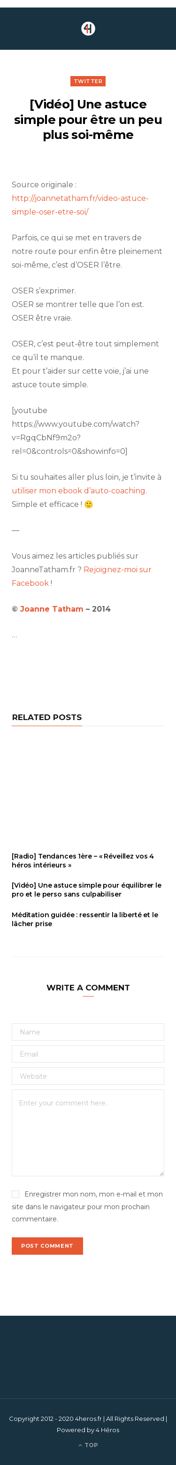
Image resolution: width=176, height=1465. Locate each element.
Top (88, 1445)
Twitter (88, 81)
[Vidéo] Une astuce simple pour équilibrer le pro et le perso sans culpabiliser (86, 889)
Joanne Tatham (53, 609)
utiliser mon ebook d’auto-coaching (78, 490)
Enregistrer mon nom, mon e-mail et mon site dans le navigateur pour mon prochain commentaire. (87, 1206)
